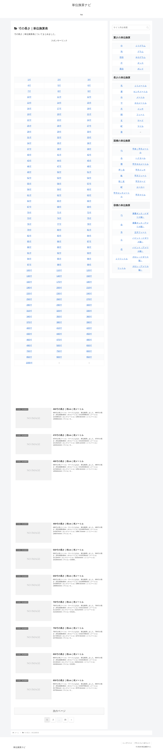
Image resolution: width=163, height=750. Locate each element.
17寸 (59, 108)
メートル (140, 97)
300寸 (89, 305)
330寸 (89, 311)
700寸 (29, 351)
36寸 (89, 143)
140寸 (59, 276)
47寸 (59, 166)
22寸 (29, 120)
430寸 (29, 334)
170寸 (59, 282)
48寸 (89, 166)
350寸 (59, 316)
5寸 (59, 85)
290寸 (59, 305)
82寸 (29, 236)
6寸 (89, 85)
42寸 (89, 155)
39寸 (89, 149)
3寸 (89, 80)
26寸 (59, 126)
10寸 (29, 97)
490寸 (29, 345)
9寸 (89, 91)
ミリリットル (121, 259)
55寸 (29, 184)
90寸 (89, 247)
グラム (140, 51)
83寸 (59, 236)
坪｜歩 (122, 170)
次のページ (59, 711)
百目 (122, 57)
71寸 (59, 212)
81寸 (89, 230)
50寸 (59, 172)
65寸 (59, 201)
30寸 (89, 132)
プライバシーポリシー (142, 743)
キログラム (140, 57)
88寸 (29, 247)
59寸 (59, 189)
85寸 (29, 241)
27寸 (89, 126)
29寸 (59, 132)
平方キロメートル (140, 164)
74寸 (59, 218)
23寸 (59, 120)
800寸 (89, 351)
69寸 (89, 207)
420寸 (89, 328)
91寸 (29, 253)
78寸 (89, 224)
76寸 (29, 224)
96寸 (89, 259)
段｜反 (122, 181)
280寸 (29, 305)
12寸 (89, 97)
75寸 (89, 218)
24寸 (89, 120)
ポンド (140, 69)
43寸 (29, 161)
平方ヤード (140, 181)
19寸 (29, 114)
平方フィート (140, 176)
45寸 (89, 161)
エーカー (140, 187)
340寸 (29, 316)
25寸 (29, 126)
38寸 (59, 149)
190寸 (29, 288)
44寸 (59, 161)
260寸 (59, 299)
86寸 (59, 241)
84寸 (89, 236)
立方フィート (140, 232)
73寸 (29, 218)
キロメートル (140, 103)
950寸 (89, 357)
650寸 (89, 345)
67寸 (29, 207)
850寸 (29, 357)
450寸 (89, 334)
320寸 (59, 311)
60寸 (89, 189)
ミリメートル (140, 86)
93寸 (89, 253)
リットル (122, 268)
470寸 (59, 340)
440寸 (59, 334)
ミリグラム (140, 46)
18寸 (89, 108)
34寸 (29, 143)
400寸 (29, 328)
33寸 (89, 137)
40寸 (29, 155)
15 (65, 720)
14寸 (59, 103)
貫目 (122, 69)
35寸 (59, 143)
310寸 (29, 311)
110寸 (59, 270)
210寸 (89, 288)
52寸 (29, 178)
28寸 (29, 132)
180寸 (89, 282)
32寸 (59, 137)
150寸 (89, 276)
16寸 (29, 108)
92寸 (59, 253)
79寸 (29, 230)
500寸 (59, 345)
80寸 (59, 230)
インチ (140, 109)
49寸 (29, 172)
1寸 (29, 80)
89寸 (59, 247)
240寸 (89, 293)
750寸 (59, 351)
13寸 (29, 103)
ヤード (140, 120)
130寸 (29, 276)
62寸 (59, 195)
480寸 (89, 340)
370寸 (29, 322)
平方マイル (140, 195)
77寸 (59, 224)
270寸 (89, 299)
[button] (148, 27)
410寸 (59, 328)
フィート (140, 115)
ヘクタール (140, 158)
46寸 (29, 166)
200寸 (59, 288)
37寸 (29, 149)
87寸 (89, 241)
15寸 (89, 103)
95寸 (59, 259)
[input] (131, 27)
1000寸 (29, 363)
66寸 (89, 201)
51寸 (89, 172)
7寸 (29, 91)
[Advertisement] (59, 58)
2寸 (59, 80)
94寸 (29, 259)
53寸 (59, 178)
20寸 (59, 114)
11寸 (59, 97)
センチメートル (140, 92)
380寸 (59, 322)
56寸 (59, 184)
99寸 (89, 265)
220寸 (29, 293)
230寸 (59, 293)
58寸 (29, 189)
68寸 (59, 207)
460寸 (29, 340)
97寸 (29, 265)
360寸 (89, 316)
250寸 (29, 299)
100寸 (29, 270)
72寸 (89, 212)
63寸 (89, 195)
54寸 (89, 178)
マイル (140, 126)
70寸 (29, 212)
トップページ (127, 743)
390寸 (89, 322)
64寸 (29, 201)
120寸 (89, 270)
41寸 (59, 155)
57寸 (89, 184)
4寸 (29, 85)
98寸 (59, 265)
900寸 (59, 357)
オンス (140, 63)
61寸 (29, 195)
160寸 (29, 282)
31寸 (29, 137)
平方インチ (140, 170)
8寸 (59, 91)
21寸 (89, 114)
